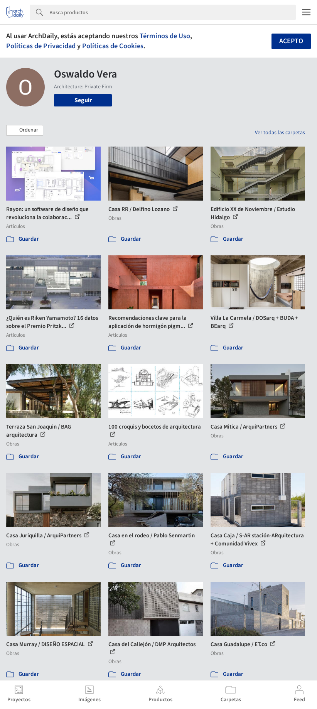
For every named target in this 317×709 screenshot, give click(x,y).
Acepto (291, 41)
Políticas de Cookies (112, 46)
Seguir (83, 100)
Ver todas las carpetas (280, 132)
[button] (24, 130)
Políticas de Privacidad (41, 46)
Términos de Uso (165, 36)
